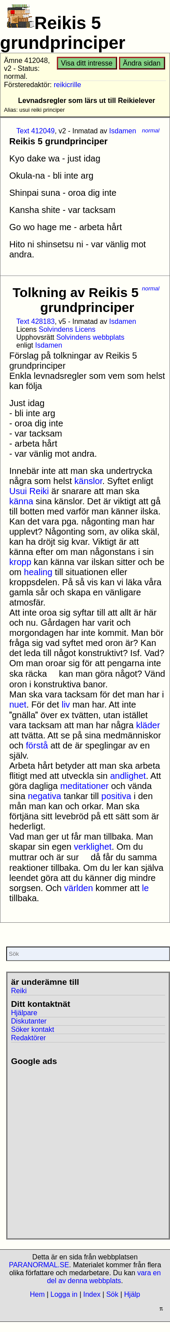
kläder (148, 725)
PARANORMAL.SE (39, 1265)
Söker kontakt (32, 1029)
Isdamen (122, 131)
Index (91, 1294)
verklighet (93, 846)
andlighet (128, 776)
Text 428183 (35, 321)
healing (38, 572)
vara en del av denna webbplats (104, 1276)
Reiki (19, 990)
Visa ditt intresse (86, 63)
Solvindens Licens (67, 329)
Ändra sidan (141, 63)
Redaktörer (28, 1038)
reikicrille (67, 84)
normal (150, 130)
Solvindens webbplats (90, 337)
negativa (44, 796)
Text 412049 (35, 131)
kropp (20, 562)
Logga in (64, 1294)
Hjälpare (24, 1012)
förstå (37, 745)
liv (66, 704)
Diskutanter (29, 1021)
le (145, 888)
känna (21, 501)
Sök (112, 1294)
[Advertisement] (82, 1148)
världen (78, 888)
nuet (17, 704)
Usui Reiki (29, 491)
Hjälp (132, 1294)
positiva (116, 796)
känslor (88, 481)
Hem (37, 1294)
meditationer (84, 786)
